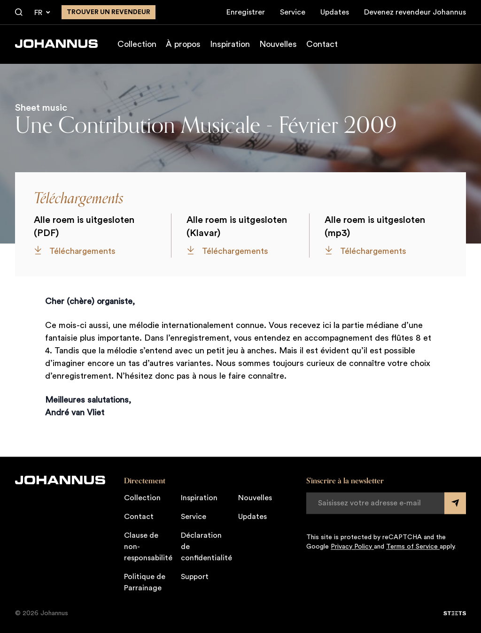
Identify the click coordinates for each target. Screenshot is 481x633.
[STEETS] (454, 613)
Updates (334, 12)
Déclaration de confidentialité (206, 547)
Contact (322, 44)
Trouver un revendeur (108, 12)
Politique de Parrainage (144, 582)
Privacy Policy (352, 546)
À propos (183, 44)
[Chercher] (19, 13)
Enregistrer (245, 12)
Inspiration (230, 44)
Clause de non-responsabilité (148, 547)
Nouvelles (278, 44)
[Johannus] (56, 43)
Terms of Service (413, 546)
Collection (136, 44)
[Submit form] (455, 503)
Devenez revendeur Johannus (415, 12)
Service (292, 12)
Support (195, 576)
